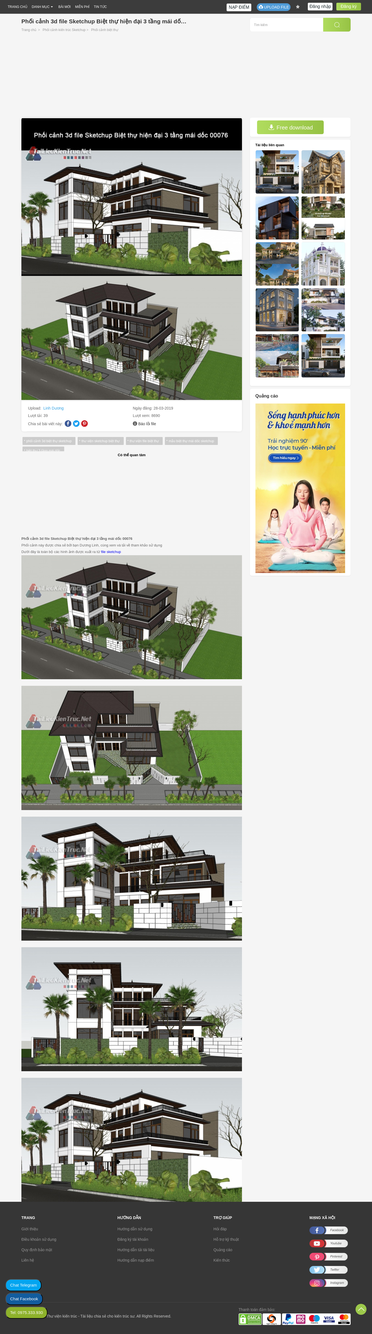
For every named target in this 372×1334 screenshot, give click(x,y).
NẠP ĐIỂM (239, 7)
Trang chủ (28, 30)
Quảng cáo (222, 1250)
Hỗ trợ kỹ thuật (226, 1239)
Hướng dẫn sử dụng (134, 1229)
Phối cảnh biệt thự (104, 30)
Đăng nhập (320, 6)
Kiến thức (221, 1260)
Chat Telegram (23, 1285)
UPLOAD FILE (273, 7)
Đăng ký (349, 6)
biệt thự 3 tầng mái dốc (43, 451)
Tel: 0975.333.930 (26, 1312)
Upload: (35, 408)
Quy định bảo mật (36, 1250)
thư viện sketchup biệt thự (100, 441)
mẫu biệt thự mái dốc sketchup (191, 441)
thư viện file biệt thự (144, 441)
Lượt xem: (142, 415)
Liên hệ (27, 1260)
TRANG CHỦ (17, 7)
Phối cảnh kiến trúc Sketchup (64, 30)
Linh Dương (53, 408)
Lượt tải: (35, 415)
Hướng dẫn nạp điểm (135, 1260)
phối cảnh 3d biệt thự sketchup (49, 441)
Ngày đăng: (143, 408)
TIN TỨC (100, 7)
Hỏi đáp (220, 1229)
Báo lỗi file (147, 424)
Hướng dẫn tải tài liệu (135, 1250)
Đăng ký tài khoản (132, 1239)
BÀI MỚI (64, 7)
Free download (290, 127)
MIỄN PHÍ (82, 7)
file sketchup (111, 552)
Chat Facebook (24, 1298)
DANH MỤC (41, 7)
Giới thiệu (29, 1229)
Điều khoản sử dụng (38, 1239)
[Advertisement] (186, 76)
